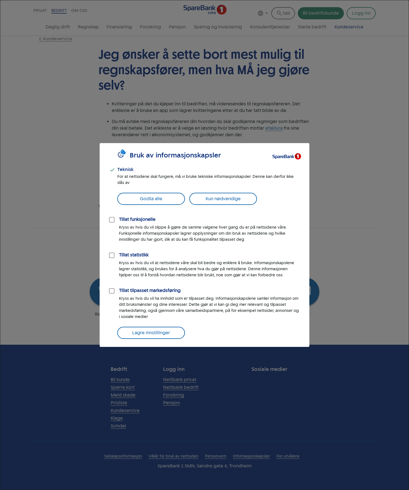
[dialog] (204, 245)
